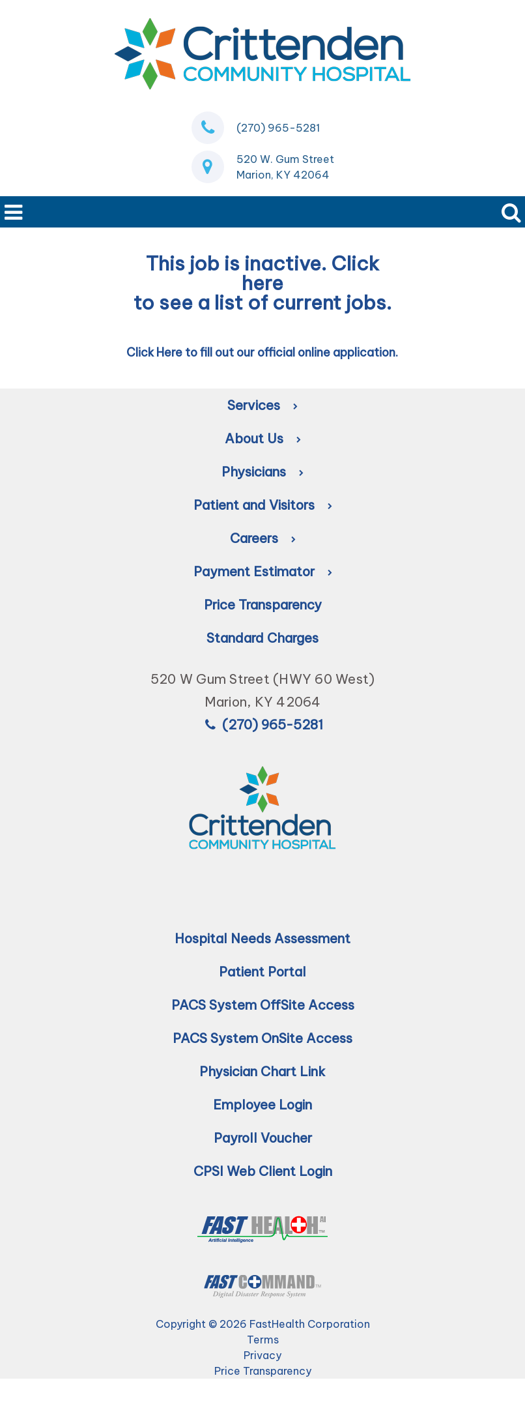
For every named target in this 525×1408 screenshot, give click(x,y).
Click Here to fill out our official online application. (262, 352)
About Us (263, 438)
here (262, 283)
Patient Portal (262, 971)
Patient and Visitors (262, 505)
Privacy (262, 1355)
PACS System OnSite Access (262, 1038)
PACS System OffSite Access (262, 1005)
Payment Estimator (262, 571)
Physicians (262, 471)
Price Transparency (263, 604)
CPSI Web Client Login (262, 1171)
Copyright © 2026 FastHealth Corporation (263, 1323)
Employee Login (262, 1104)
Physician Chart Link (262, 1071)
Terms (263, 1339)
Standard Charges (262, 638)
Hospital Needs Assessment (262, 938)
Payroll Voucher (263, 1138)
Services (262, 405)
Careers (263, 538)
